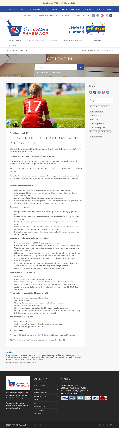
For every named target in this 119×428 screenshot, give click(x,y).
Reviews (53, 41)
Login (89, 15)
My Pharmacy (15, 41)
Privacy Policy (39, 410)
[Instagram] (106, 15)
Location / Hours (67, 15)
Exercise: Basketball (96, 111)
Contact (13, 45)
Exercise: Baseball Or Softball (99, 107)
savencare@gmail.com (71, 393)
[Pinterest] (102, 15)
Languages (27, 15)
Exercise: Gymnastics (97, 124)
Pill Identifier (43, 15)
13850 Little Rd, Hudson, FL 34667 (21, 9)
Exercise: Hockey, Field (97, 128)
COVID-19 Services (95, 41)
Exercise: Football (95, 115)
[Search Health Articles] (56, 67)
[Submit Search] (80, 67)
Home (84, 51)
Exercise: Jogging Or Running (99, 132)
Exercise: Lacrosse (96, 136)
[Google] (97, 15)
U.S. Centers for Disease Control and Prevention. (57, 335)
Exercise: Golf (94, 119)
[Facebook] (93, 15)
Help (34, 15)
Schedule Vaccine (35, 41)
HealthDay (21, 362)
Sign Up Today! (80, 15)
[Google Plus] (100, 425)
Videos (57, 72)
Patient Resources (72, 41)
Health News (43, 72)
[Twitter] (110, 15)
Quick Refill (54, 15)
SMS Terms (37, 413)
